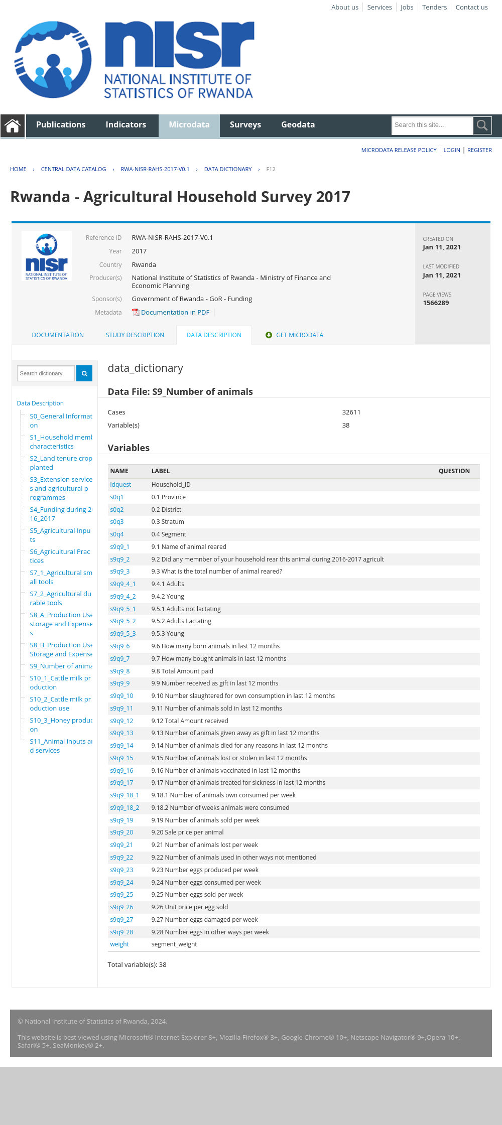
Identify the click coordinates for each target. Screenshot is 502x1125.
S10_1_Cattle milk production (60, 682)
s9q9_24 (122, 882)
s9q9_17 (122, 782)
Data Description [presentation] (214, 335)
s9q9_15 (122, 758)
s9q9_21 (122, 844)
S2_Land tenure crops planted (63, 463)
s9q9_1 (120, 546)
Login (451, 150)
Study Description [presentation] (135, 335)
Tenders (434, 7)
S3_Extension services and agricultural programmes (61, 488)
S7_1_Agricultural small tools (61, 577)
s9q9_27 (122, 919)
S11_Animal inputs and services (62, 746)
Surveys (245, 124)
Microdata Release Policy (399, 150)
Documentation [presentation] (58, 335)
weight (119, 944)
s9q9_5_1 (123, 609)
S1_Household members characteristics (67, 442)
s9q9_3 (120, 571)
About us (344, 7)
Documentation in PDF (171, 312)
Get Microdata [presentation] (293, 335)
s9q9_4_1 (123, 584)
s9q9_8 (120, 671)
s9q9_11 (122, 708)
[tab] (58, 335)
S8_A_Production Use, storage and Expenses (63, 623)
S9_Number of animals (64, 665)
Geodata (298, 124)
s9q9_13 (122, 733)
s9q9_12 (122, 721)
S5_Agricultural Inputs (60, 535)
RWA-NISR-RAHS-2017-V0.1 (154, 169)
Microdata (189, 124)
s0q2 (117, 509)
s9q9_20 (122, 832)
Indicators (126, 124)
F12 (270, 169)
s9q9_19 (122, 820)
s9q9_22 (122, 857)
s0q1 (117, 497)
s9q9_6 (120, 646)
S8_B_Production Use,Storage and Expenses (63, 649)
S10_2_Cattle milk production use (60, 703)
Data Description (40, 403)
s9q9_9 (120, 683)
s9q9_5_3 (123, 633)
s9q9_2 (120, 559)
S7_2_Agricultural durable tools (60, 598)
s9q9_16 (122, 770)
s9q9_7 (120, 658)
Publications (61, 124)
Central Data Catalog (73, 169)
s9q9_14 (122, 745)
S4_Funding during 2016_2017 (62, 514)
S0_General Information (62, 420)
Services (379, 7)
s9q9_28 (122, 932)
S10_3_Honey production (64, 725)
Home (18, 169)
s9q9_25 (122, 894)
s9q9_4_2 (123, 596)
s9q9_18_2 (125, 807)
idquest (121, 484)
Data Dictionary (228, 169)
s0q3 (117, 521)
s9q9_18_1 (125, 795)
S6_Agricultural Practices (60, 556)
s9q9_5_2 (123, 621)
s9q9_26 (122, 907)
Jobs (407, 7)
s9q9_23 (122, 870)
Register (479, 150)
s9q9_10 (122, 695)
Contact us (472, 7)
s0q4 (117, 534)
